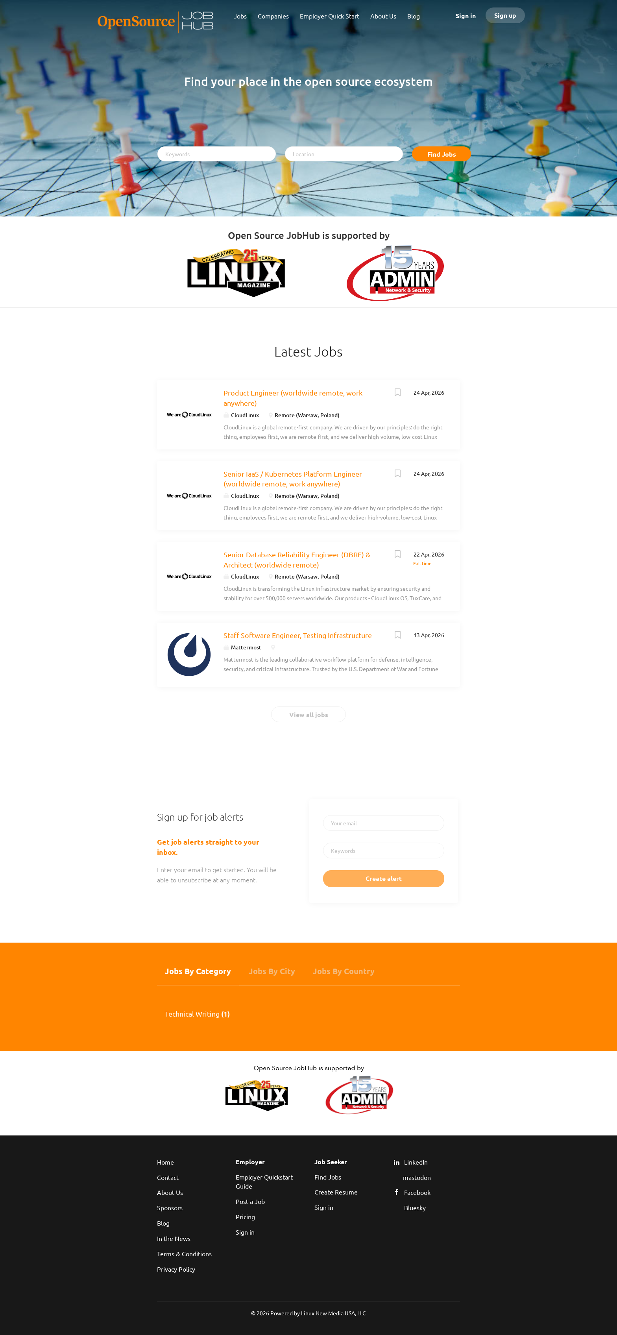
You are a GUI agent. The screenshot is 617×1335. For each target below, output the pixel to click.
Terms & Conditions (184, 1253)
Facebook (417, 1192)
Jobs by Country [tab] (344, 971)
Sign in (466, 15)
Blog (163, 1223)
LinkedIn (416, 1162)
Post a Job (250, 1201)
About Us (170, 1192)
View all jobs (308, 714)
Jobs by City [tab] (272, 971)
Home (165, 1162)
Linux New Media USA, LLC (333, 1313)
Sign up (505, 15)
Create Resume (336, 1192)
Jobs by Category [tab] (198, 971)
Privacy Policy (176, 1269)
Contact (168, 1177)
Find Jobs (441, 154)
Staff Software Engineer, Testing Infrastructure (298, 635)
